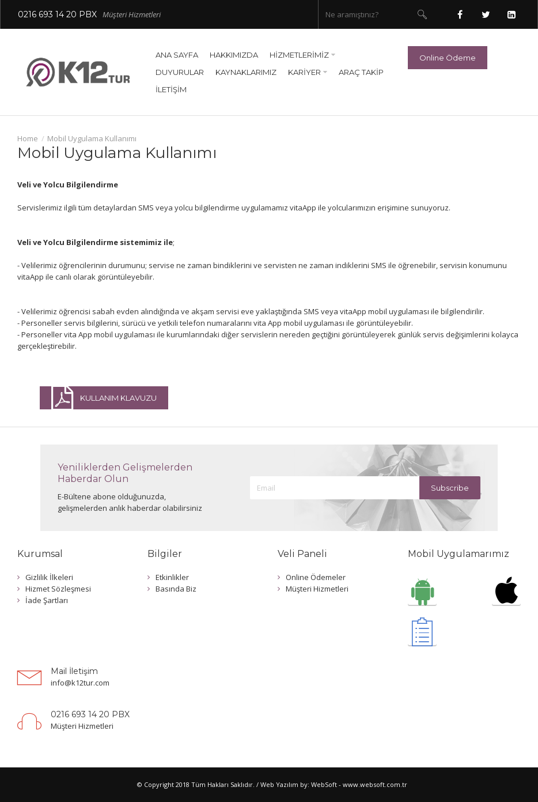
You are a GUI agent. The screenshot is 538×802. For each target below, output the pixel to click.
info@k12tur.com (80, 682)
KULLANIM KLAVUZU (104, 397)
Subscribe (450, 487)
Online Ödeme (447, 57)
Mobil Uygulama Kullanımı (92, 138)
